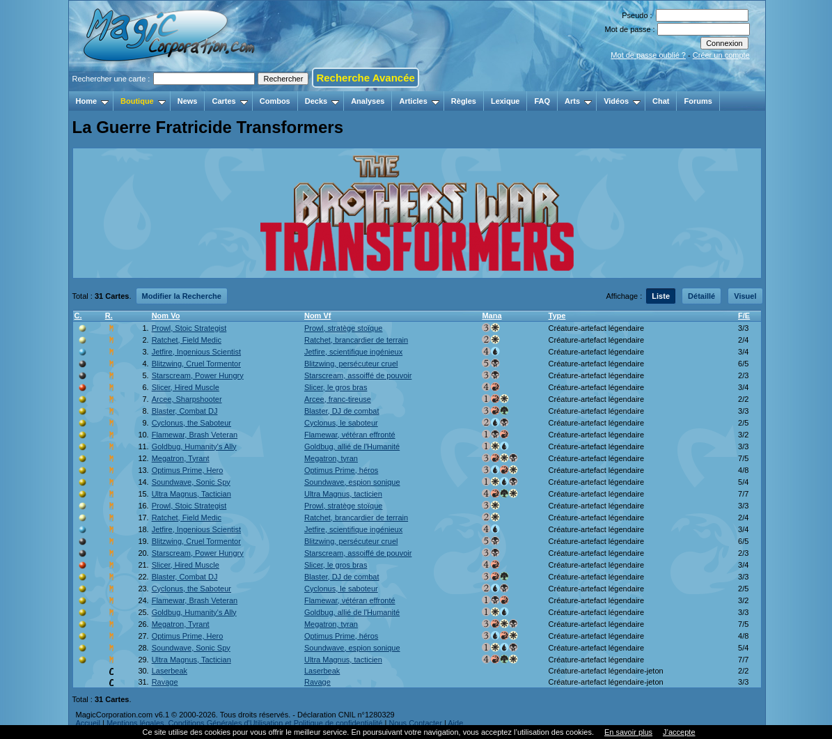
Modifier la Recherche (181, 296)
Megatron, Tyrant (181, 458)
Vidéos (622, 101)
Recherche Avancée (365, 78)
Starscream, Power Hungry (198, 375)
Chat (660, 101)
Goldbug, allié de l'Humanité (352, 446)
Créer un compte (721, 55)
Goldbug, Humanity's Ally (194, 446)
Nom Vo (166, 315)
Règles (463, 101)
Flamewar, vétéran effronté (349, 434)
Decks (322, 101)
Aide (455, 723)
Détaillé (701, 296)
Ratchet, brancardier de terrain (356, 340)
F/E (744, 315)
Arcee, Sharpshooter (187, 399)
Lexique (505, 101)
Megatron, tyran (331, 458)
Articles (419, 101)
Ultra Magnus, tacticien (343, 494)
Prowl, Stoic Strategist (189, 328)
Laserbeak (169, 671)
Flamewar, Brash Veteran (195, 434)
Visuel (745, 296)
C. (78, 315)
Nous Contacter (414, 723)
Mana (491, 315)
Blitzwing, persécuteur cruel (351, 363)
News (188, 101)
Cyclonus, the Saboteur (191, 423)
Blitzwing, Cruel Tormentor (196, 363)
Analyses (367, 101)
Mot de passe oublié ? (648, 55)
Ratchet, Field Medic (186, 340)
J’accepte (679, 732)
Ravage (165, 682)
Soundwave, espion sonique (352, 482)
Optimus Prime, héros (341, 470)
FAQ (542, 101)
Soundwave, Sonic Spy (191, 482)
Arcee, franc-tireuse (337, 399)
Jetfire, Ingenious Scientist (196, 352)
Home (92, 101)
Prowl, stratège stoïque (343, 328)
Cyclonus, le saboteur (341, 423)
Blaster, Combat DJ (185, 411)
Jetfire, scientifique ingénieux (353, 352)
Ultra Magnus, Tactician (191, 494)
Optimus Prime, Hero (187, 470)
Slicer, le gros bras (335, 387)
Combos (275, 101)
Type (557, 315)
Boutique (143, 101)
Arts (578, 101)
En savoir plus (628, 732)
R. (109, 315)
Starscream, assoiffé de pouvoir (357, 375)
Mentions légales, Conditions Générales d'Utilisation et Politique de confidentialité (245, 723)
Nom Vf (317, 315)
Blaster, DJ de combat (341, 411)
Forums (698, 101)
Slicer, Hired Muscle (185, 387)
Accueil (88, 723)
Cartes (229, 101)
